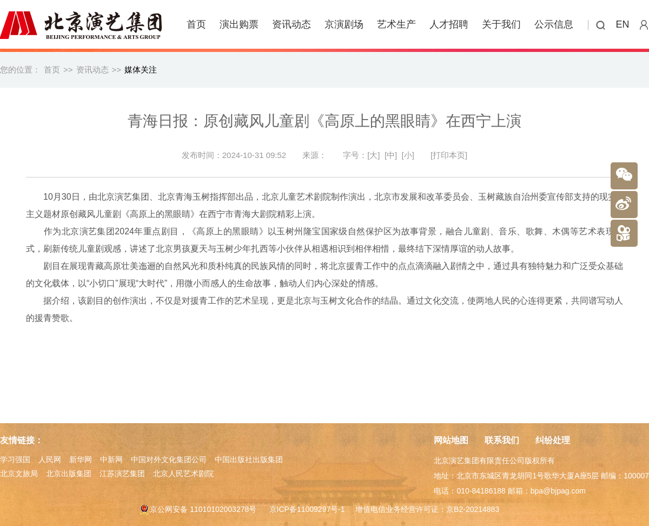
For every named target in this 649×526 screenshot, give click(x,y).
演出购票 (239, 24)
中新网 (111, 459)
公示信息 (553, 24)
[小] (408, 155)
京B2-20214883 (472, 509)
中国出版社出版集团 (249, 459)
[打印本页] (449, 155)
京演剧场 (344, 24)
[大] (373, 155)
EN (623, 24)
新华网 (80, 459)
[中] (391, 155)
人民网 (49, 459)
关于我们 (501, 24)
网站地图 (451, 440)
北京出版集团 (68, 473)
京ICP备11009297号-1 (307, 509)
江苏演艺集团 (122, 473)
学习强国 (15, 459)
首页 (196, 24)
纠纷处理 (552, 440)
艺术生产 (396, 24)
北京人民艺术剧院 (183, 473)
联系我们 (502, 440)
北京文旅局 (19, 473)
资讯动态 (291, 24)
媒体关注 (140, 69)
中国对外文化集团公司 (169, 459)
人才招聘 (448, 24)
